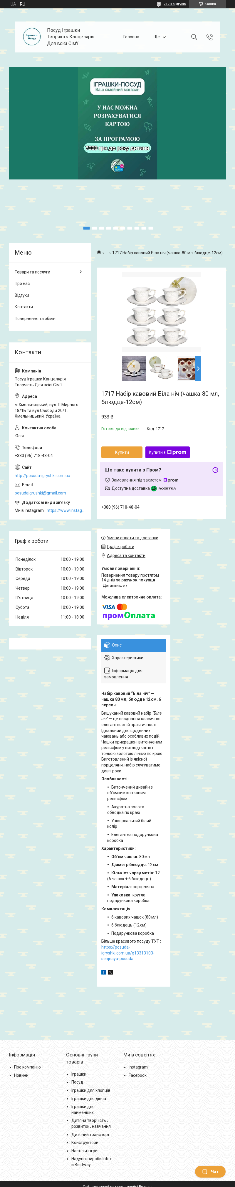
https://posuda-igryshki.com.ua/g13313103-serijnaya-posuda (128, 953)
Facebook (138, 1075)
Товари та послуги (32, 272)
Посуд (77, 1082)
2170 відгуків (175, 4)
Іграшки (78, 1074)
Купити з (167, 452)
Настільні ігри (84, 1150)
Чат (210, 1171)
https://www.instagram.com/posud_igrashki (66, 510)
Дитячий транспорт (90, 1134)
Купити (122, 452)
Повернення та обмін (35, 318)
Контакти (24, 306)
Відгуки (22, 295)
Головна (131, 36)
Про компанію (27, 1067)
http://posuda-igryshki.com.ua (42, 475)
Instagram (138, 1067)
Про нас (22, 283)
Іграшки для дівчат (89, 1098)
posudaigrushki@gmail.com (40, 493)
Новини (21, 1075)
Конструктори (84, 1142)
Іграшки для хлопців (90, 1090)
